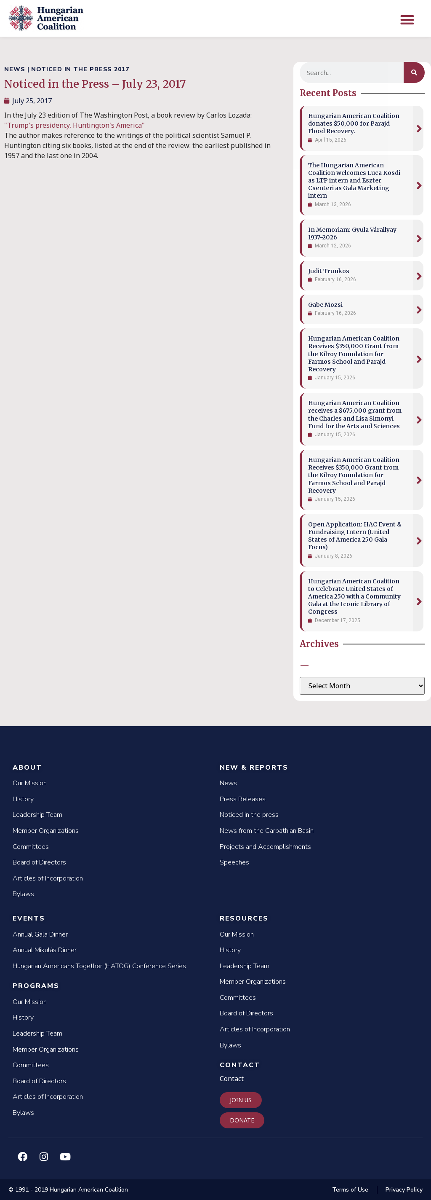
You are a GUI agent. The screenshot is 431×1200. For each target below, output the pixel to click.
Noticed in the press (249, 814)
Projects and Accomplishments (265, 846)
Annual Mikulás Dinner (45, 950)
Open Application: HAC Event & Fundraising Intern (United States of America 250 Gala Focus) (355, 536)
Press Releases (243, 799)
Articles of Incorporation (48, 878)
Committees (31, 846)
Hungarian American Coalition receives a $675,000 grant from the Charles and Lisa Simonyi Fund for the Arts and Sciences (355, 414)
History (23, 799)
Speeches (234, 862)
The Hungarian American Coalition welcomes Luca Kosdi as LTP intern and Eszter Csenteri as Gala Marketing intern (354, 180)
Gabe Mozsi (325, 305)
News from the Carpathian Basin (267, 830)
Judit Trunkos (328, 271)
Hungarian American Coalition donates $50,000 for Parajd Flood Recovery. (353, 123)
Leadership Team (37, 814)
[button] (407, 19)
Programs (36, 986)
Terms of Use (350, 1190)
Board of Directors (39, 862)
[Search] (414, 72)
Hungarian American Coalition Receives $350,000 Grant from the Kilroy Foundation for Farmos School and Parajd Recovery (353, 354)
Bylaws (23, 894)
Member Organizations (46, 830)
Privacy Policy (404, 1190)
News (228, 783)
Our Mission (30, 783)
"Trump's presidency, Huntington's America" (75, 125)
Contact (240, 1065)
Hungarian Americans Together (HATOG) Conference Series (99, 966)
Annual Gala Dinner (40, 934)
